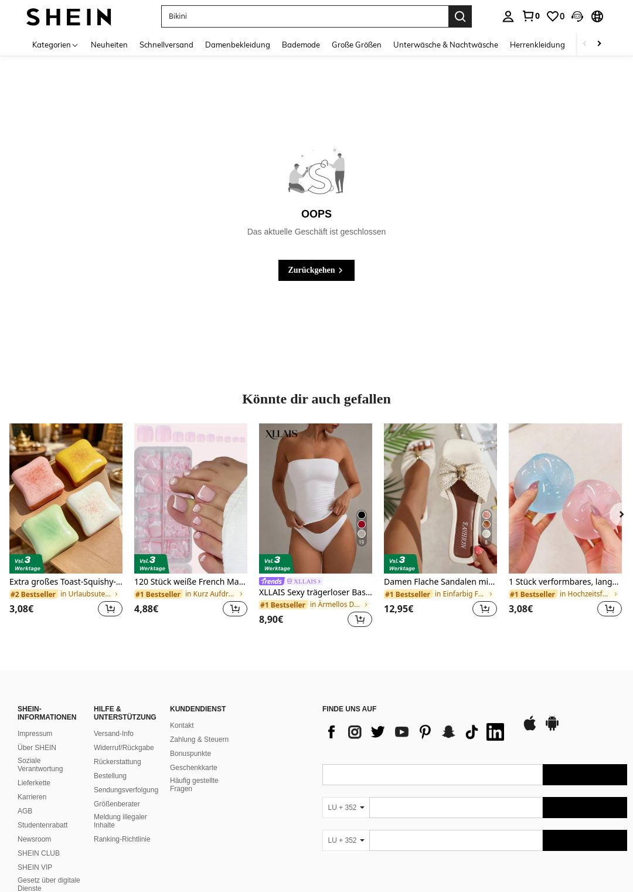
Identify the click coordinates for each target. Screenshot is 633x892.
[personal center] (508, 16)
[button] (577, 16)
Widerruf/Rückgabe (124, 748)
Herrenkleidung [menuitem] (537, 44)
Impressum (35, 734)
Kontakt (182, 725)
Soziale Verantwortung (40, 765)
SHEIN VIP (35, 867)
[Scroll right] (599, 44)
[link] (530, 16)
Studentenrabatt (42, 825)
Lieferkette (34, 783)
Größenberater (117, 804)
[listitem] (65, 527)
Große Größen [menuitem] (357, 44)
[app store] (530, 729)
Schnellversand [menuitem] (166, 44)
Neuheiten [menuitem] (109, 44)
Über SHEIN (37, 748)
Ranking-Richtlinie (122, 839)
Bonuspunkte (190, 753)
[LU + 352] (345, 807)
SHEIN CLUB (39, 853)
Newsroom (34, 839)
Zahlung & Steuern (199, 739)
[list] (416, 732)
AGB (25, 811)
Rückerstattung (117, 762)
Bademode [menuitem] (301, 44)
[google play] (552, 729)
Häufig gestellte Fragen (194, 784)
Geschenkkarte (193, 768)
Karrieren (32, 797)
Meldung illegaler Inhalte (120, 821)
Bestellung (110, 776)
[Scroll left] (585, 44)
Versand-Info (114, 734)
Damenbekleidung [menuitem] (237, 44)
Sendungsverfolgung (126, 790)
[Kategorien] (55, 44)
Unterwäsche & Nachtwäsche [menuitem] (445, 44)
